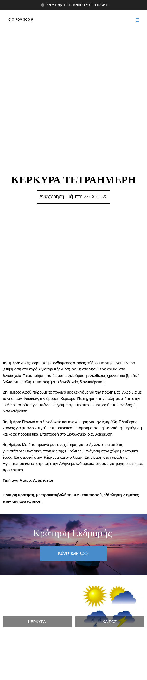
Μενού (135, 20)
